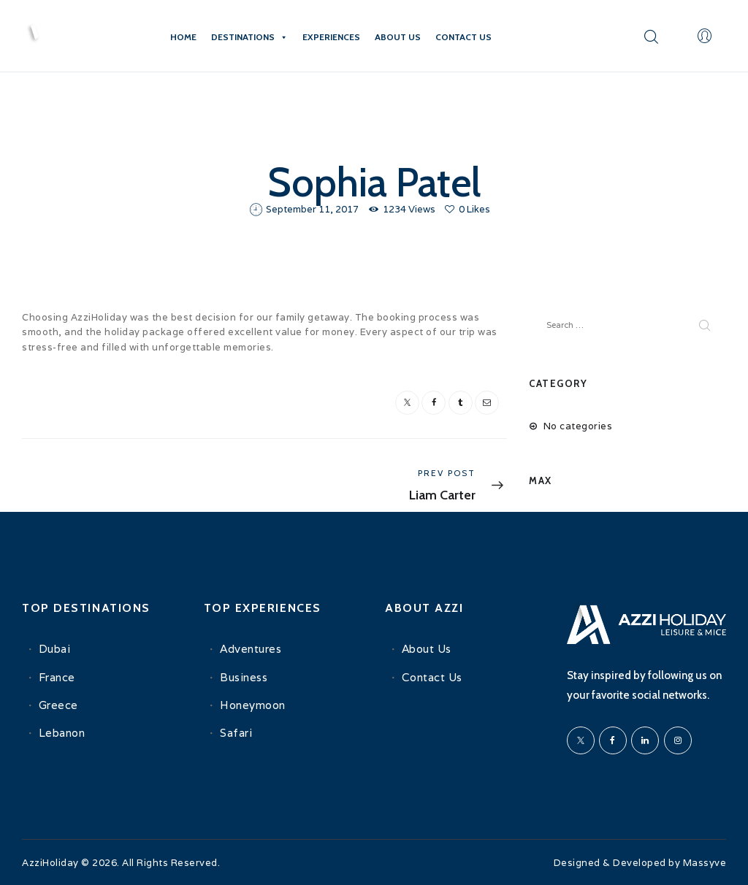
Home (183, 36)
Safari (236, 731)
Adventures (250, 647)
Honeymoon (253, 703)
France (57, 675)
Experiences (331, 36)
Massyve (705, 863)
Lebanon (62, 731)
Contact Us (463, 36)
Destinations (249, 37)
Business (243, 675)
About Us (398, 36)
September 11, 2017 (312, 209)
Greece (58, 703)
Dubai (55, 647)
